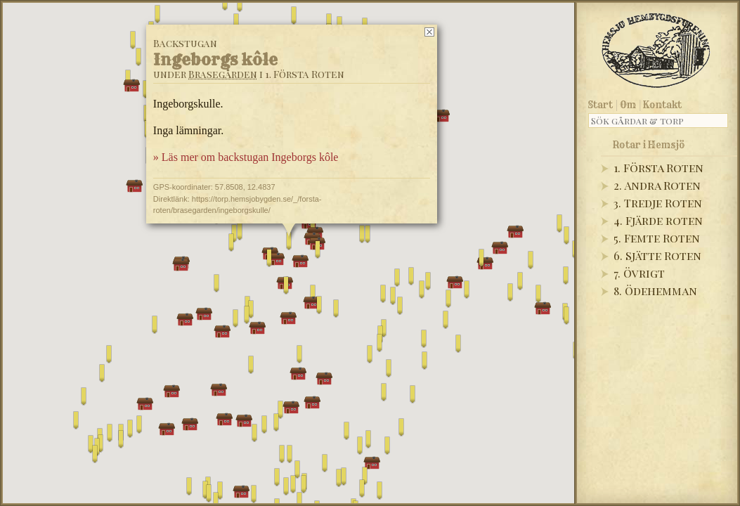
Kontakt (662, 104)
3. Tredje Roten (658, 202)
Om (628, 104)
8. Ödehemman (655, 290)
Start (600, 104)
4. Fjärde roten (658, 220)
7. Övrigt (639, 273)
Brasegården (222, 74)
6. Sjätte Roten (657, 255)
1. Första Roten (658, 167)
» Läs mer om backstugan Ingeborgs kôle (245, 157)
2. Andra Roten (657, 185)
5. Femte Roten (657, 238)
